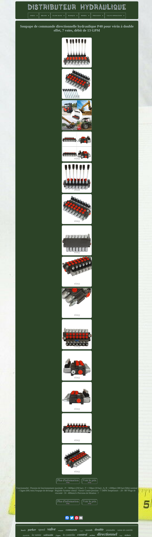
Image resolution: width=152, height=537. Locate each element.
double (99, 529)
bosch (23, 530)
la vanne (36, 534)
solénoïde (48, 535)
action (92, 535)
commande (71, 530)
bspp (121, 535)
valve (51, 529)
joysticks (26, 535)
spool (41, 529)
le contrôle (69, 534)
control (82, 534)
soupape (60, 530)
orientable (110, 530)
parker (32, 529)
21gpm (81, 530)
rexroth (88, 530)
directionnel (107, 534)
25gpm (58, 535)
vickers (128, 535)
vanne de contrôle (125, 530)
